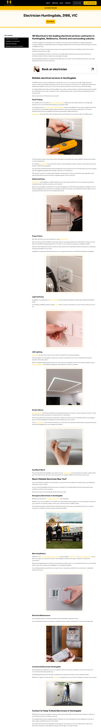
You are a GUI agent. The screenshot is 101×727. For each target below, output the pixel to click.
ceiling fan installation (85, 556)
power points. (64, 239)
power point (73, 556)
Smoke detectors (37, 413)
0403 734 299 (91, 3)
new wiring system (45, 556)
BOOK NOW (77, 3)
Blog (61, 3)
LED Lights (35, 355)
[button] (48, 3)
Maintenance (36, 182)
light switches (54, 300)
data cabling (66, 473)
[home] (9, 3)
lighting (55, 677)
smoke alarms (40, 422)
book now (50, 21)
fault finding (43, 164)
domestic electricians (12, 38)
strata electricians (11, 43)
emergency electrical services (14, 46)
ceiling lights (55, 556)
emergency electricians (53, 498)
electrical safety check (56, 102)
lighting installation (37, 364)
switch (57, 304)
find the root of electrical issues (54, 107)
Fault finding (36, 114)
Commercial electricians (13, 41)
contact (68, 3)
